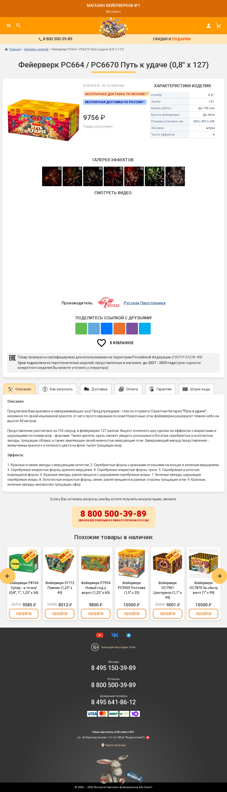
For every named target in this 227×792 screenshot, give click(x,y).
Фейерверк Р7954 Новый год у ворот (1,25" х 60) (95, 588)
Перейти (24, 614)
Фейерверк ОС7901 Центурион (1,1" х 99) (167, 590)
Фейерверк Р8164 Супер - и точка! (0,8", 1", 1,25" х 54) (23, 588)
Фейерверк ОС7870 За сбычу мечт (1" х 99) (204, 588)
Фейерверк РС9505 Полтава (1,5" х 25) (131, 588)
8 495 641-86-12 (113, 702)
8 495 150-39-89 (113, 668)
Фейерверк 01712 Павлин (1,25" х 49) (59, 588)
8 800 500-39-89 (113, 516)
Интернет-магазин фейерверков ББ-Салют (123, 787)
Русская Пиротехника (144, 302)
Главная (13, 49)
